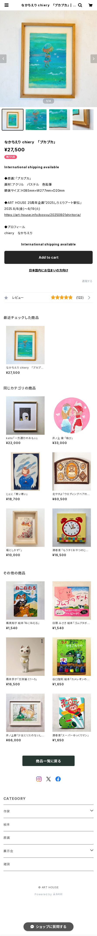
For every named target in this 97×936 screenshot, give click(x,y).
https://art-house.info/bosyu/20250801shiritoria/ (42, 215)
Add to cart (49, 257)
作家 (6, 811)
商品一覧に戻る (48, 761)
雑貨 (6, 864)
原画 (6, 838)
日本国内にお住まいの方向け (48, 270)
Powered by (48, 894)
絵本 (6, 824)
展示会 (8, 851)
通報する (87, 281)
